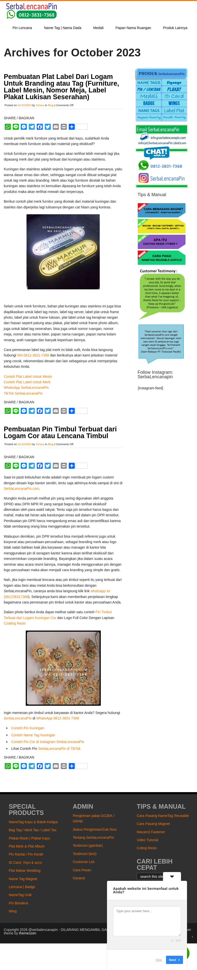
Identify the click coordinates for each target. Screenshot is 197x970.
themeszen (27, 933)
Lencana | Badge (22, 887)
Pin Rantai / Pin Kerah (26, 854)
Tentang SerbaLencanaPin (93, 837)
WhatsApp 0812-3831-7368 (57, 718)
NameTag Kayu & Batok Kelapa (33, 822)
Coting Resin (147, 848)
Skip (159, 960)
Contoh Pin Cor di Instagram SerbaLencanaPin (47, 742)
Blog (51, 105)
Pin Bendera (18, 903)
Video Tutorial (147, 840)
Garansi (79, 878)
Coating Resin (15, 623)
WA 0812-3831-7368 (33, 355)
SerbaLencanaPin (18, 718)
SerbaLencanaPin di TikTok (59, 749)
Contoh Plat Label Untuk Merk (27, 382)
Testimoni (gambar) (88, 845)
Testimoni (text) (84, 854)
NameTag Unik (20, 895)
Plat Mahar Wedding (24, 871)
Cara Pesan (82, 870)
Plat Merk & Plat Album (26, 846)
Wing (13, 911)
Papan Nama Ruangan (133, 28)
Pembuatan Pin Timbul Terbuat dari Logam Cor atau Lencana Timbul (60, 432)
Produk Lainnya (175, 28)
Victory (40, 105)
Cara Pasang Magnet (153, 824)
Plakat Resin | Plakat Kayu (29, 838)
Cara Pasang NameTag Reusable (163, 816)
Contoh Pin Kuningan (27, 728)
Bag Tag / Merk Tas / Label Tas (32, 830)
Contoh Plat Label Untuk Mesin (28, 377)
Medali (98, 28)
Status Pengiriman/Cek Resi (94, 829)
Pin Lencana (22, 28)
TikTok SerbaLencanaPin (23, 393)
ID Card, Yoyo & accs (25, 863)
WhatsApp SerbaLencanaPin (26, 388)
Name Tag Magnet (23, 879)
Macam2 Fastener (151, 832)
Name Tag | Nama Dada (63, 28)
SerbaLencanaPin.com (21, 489)
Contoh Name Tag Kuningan (33, 735)
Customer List (83, 862)
